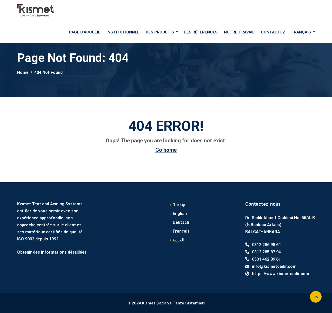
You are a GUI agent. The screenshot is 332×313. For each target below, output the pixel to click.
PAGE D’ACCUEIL (84, 32)
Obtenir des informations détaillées (52, 252)
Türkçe (180, 204)
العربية (178, 240)
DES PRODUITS (162, 32)
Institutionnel (123, 32)
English (180, 213)
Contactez (273, 32)
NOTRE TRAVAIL (239, 32)
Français (303, 32)
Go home (166, 150)
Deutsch (181, 222)
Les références (201, 32)
